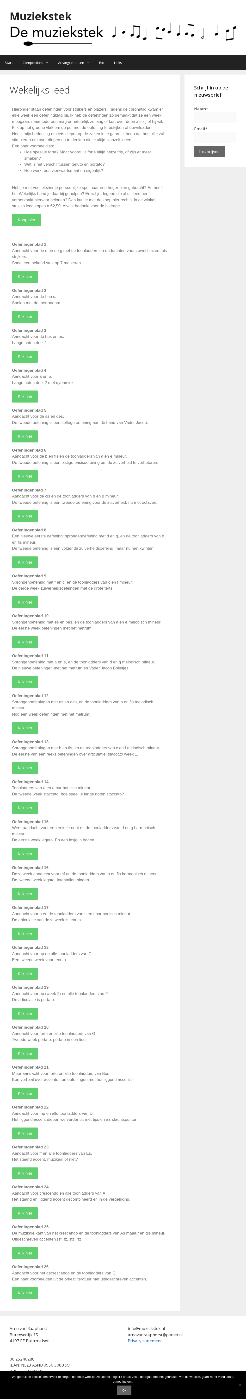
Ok (124, 1390)
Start (9, 62)
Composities (38, 62)
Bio (101, 62)
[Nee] (240, 1384)
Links (118, 62)
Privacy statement (145, 1340)
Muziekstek (41, 16)
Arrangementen (76, 62)
